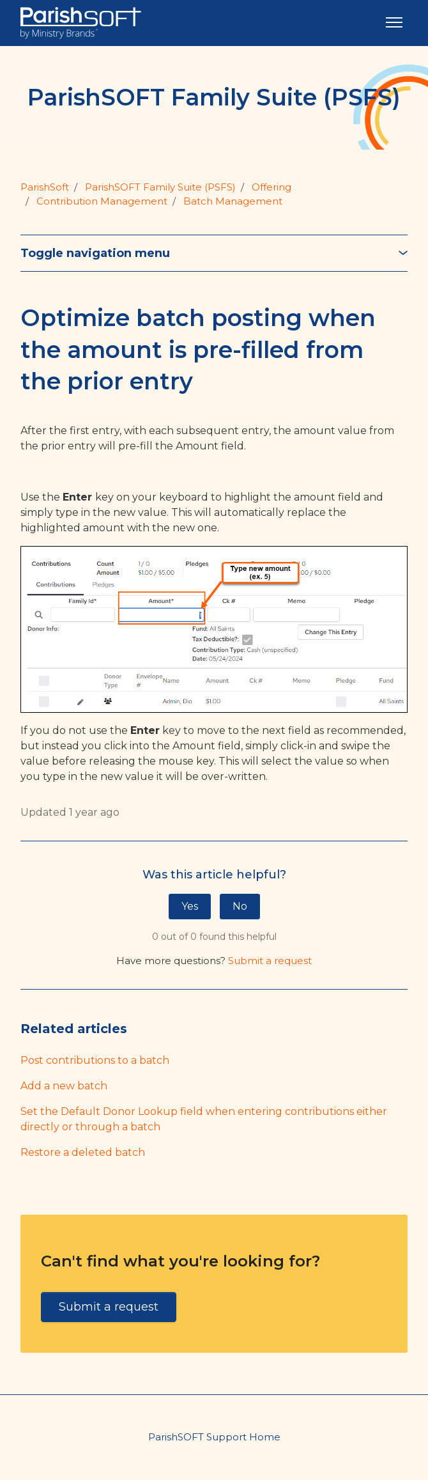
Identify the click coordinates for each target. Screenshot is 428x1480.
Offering (271, 187)
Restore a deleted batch (82, 1152)
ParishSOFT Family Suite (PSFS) (160, 187)
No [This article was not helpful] (240, 906)
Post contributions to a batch (94, 1060)
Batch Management (232, 201)
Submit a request (270, 960)
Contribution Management (101, 201)
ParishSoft (44, 187)
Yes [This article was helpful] (189, 906)
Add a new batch (63, 1086)
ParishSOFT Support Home (214, 1437)
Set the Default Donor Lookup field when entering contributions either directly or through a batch (203, 1119)
